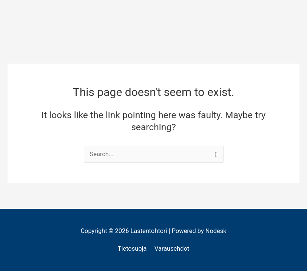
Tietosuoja (132, 248)
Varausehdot (171, 248)
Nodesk (216, 230)
